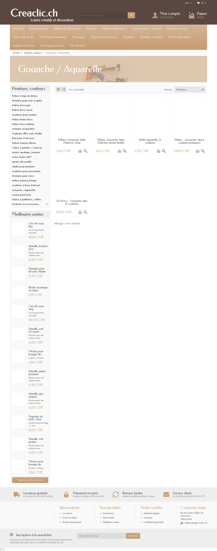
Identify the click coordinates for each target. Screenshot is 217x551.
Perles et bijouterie (179, 37)
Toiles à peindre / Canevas (27, 147)
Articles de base (38, 28)
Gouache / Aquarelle (23, 190)
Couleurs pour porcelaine (26, 171)
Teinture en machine (23, 128)
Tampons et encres (24, 45)
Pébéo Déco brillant (23, 124)
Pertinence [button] (181, 89)
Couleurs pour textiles (24, 114)
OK (131, 15)
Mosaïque (78, 37)
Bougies (91, 28)
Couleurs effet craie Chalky (27, 133)
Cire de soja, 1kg (36, 225)
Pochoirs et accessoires (25, 204)
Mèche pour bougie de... (36, 353)
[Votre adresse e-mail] (101, 536)
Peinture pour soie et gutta (27, 100)
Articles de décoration (67, 28)
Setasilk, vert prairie (36, 440)
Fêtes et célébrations (114, 28)
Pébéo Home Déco (22, 119)
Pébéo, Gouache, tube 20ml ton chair (71, 141)
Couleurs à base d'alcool (26, 185)
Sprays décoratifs (22, 161)
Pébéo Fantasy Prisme (24, 180)
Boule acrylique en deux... (38, 289)
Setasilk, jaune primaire (37, 373)
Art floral (18, 28)
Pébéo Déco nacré (22, 109)
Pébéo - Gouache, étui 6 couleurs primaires (189, 141)
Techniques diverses (52, 45)
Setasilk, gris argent (36, 395)
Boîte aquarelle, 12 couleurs (150, 141)
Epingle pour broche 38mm (37, 270)
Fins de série (77, 45)
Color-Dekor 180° (21, 157)
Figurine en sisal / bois (36, 418)
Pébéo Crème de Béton (24, 95)
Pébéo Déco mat (21, 105)
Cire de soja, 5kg (36, 307)
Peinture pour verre (23, 175)
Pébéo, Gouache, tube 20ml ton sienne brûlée (111, 141)
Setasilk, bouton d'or (38, 247)
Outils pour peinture (23, 166)
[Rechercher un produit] (104, 15)
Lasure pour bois (21, 194)
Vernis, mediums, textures (26, 152)
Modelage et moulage (52, 37)
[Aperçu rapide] (85, 151)
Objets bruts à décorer (103, 37)
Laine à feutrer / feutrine (146, 28)
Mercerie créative (177, 28)
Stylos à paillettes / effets (26, 199)
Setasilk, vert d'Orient (36, 330)
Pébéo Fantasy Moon (24, 143)
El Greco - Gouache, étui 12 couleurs (72, 202)
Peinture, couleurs (151, 37)
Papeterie (129, 37)
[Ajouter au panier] (80, 151)
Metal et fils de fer (23, 37)
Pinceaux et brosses (23, 138)
